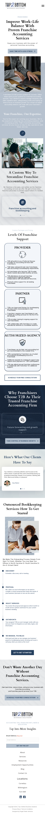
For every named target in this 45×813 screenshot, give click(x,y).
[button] (20, 215)
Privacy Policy (16, 809)
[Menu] (43, 5)
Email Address (14, 736)
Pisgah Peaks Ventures (26, 811)
